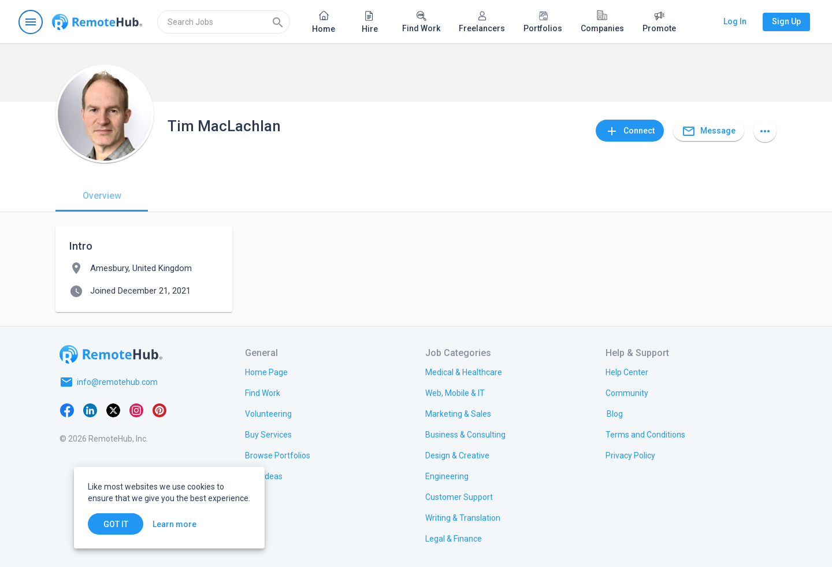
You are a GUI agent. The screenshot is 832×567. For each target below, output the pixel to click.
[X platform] (113, 409)
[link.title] (266, 371)
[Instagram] (136, 409)
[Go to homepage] (97, 22)
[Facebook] (67, 409)
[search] (223, 22)
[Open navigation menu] (30, 22)
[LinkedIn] (90, 409)
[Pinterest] (159, 409)
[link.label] (627, 371)
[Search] (277, 22)
